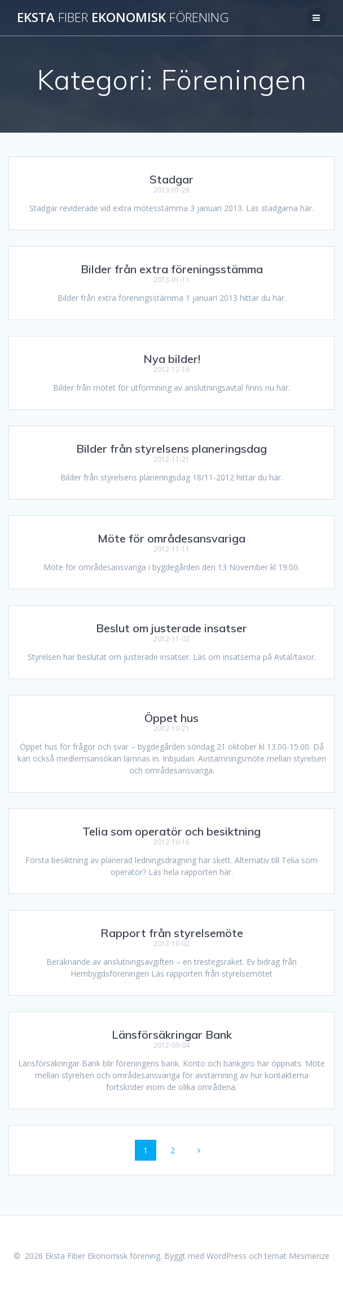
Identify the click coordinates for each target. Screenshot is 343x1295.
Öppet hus (171, 718)
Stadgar (171, 179)
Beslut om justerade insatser (171, 628)
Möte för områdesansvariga (171, 538)
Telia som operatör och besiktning (171, 831)
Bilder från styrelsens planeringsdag (171, 448)
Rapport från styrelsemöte (171, 933)
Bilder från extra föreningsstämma (172, 269)
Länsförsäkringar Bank (172, 1034)
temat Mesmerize (297, 1255)
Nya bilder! (171, 359)
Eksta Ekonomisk (123, 17)
